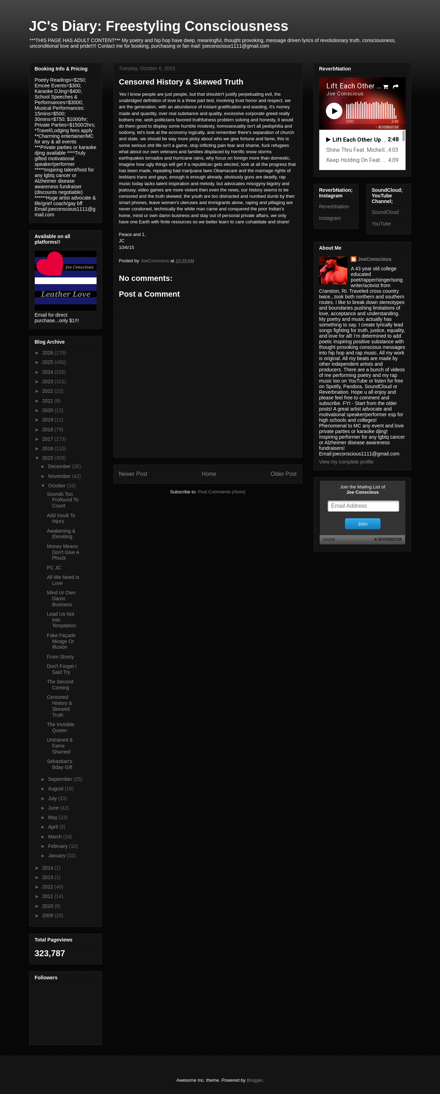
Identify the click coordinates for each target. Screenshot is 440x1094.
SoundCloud (385, 212)
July (53, 798)
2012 (48, 887)
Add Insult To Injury (61, 518)
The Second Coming (60, 684)
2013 (48, 877)
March (55, 836)
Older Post (284, 474)
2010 (48, 906)
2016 (48, 448)
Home (209, 474)
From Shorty (60, 657)
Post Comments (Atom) (221, 491)
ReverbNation (334, 206)
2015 (48, 458)
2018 (48, 429)
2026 (48, 353)
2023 (48, 381)
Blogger (254, 1080)
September (60, 779)
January (57, 855)
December (60, 466)
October (57, 485)
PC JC (54, 567)
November (60, 476)
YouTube (381, 224)
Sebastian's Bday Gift (59, 764)
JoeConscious (375, 259)
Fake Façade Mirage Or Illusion (61, 641)
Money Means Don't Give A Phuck (63, 552)
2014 (48, 868)
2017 (48, 439)
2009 (48, 915)
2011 (48, 896)
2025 (48, 362)
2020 (48, 410)
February (58, 846)
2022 (48, 391)
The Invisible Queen (60, 727)
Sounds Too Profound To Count (62, 500)
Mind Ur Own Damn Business (61, 598)
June (54, 808)
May (53, 817)
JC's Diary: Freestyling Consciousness (159, 26)
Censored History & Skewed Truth (59, 705)
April (53, 827)
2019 (48, 420)
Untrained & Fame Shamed (60, 746)
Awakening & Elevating (61, 534)
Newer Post (133, 474)
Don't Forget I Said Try (61, 669)
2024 (48, 372)
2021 (48, 401)
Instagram (330, 218)
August (56, 788)
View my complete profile (346, 462)
